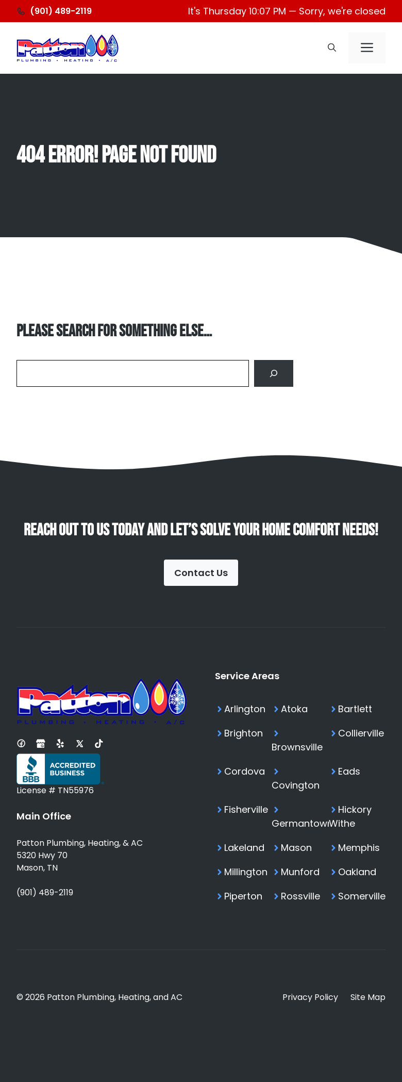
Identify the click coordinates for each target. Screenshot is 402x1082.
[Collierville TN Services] (357, 740)
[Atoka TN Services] (300, 709)
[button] (331, 47)
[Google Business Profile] (40, 743)
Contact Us (201, 572)
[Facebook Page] (21, 743)
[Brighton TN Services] (243, 740)
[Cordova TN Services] (243, 778)
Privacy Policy (310, 997)
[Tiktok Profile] (99, 743)
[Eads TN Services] (357, 778)
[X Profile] (80, 743)
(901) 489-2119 (44, 892)
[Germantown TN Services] (300, 816)
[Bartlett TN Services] (357, 709)
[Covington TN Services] (300, 778)
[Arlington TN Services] (243, 709)
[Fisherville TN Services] (243, 816)
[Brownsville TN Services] (300, 740)
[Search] (273, 373)
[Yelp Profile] (60, 743)
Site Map (368, 997)
